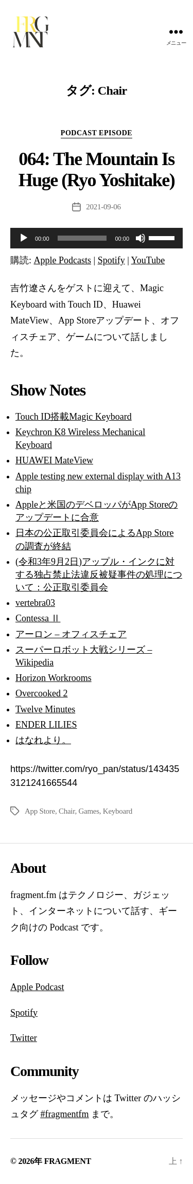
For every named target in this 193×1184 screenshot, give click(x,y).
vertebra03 (35, 603)
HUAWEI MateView (54, 460)
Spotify (111, 260)
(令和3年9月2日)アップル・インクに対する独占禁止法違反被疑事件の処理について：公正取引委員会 (98, 575)
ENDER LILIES (46, 725)
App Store (40, 811)
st (61, 987)
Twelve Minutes (45, 709)
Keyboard (117, 811)
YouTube (148, 260)
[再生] (24, 238)
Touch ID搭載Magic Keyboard (73, 416)
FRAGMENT (67, 1161)
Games (88, 811)
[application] (96, 238)
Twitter (23, 1038)
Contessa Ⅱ (38, 618)
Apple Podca (34, 987)
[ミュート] (140, 238)
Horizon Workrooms (53, 678)
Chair (67, 811)
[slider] (82, 238)
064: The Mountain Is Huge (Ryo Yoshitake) (96, 169)
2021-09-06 (103, 207)
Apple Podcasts (63, 260)
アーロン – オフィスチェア (71, 634)
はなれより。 (43, 740)
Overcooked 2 (41, 693)
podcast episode (96, 133)
